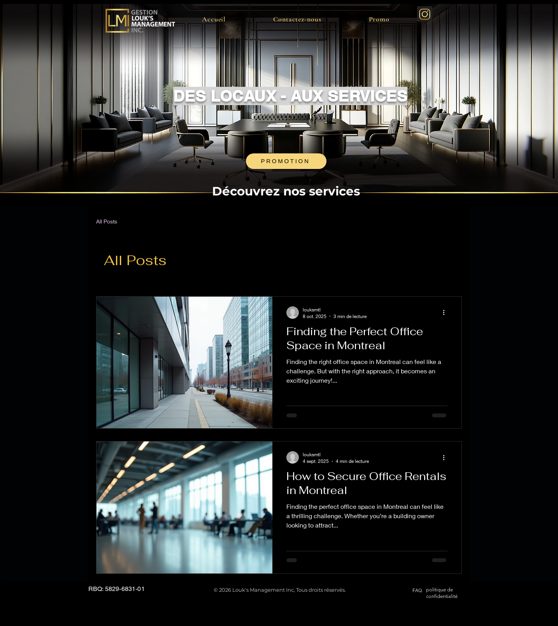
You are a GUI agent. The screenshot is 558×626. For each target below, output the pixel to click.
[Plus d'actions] (446, 312)
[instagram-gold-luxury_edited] (424, 13)
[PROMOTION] (286, 161)
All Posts (106, 221)
